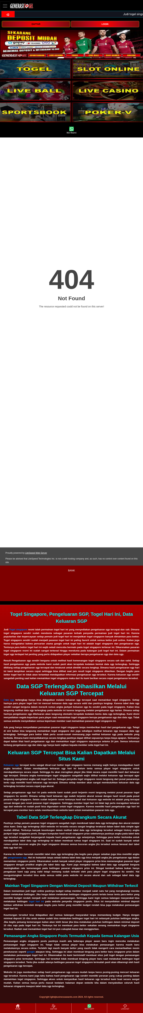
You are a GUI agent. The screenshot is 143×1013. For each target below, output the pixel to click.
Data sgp (9, 700)
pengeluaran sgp (17, 857)
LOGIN (105, 24)
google (31, 951)
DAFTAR (36, 24)
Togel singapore (18, 629)
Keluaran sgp (11, 765)
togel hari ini (36, 901)
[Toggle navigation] (5, 5)
